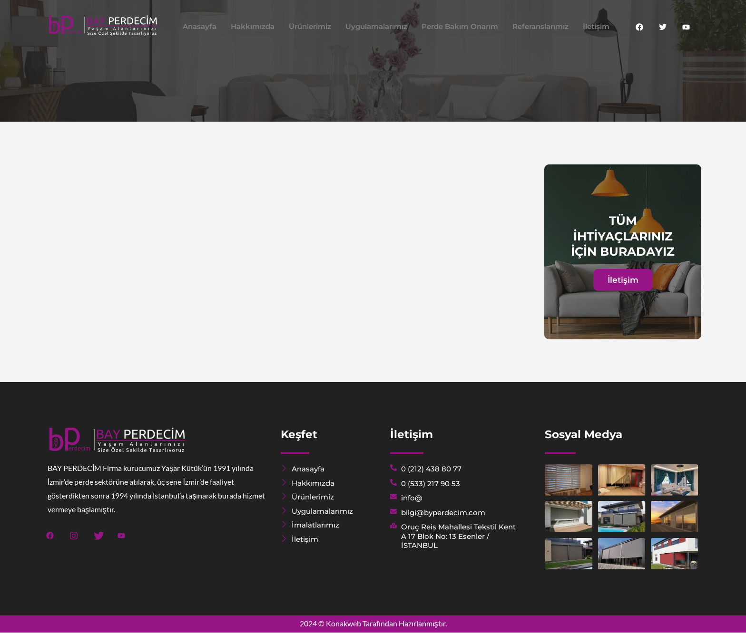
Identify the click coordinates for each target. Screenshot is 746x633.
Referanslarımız (540, 26)
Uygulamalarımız (376, 26)
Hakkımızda (253, 26)
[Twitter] (663, 26)
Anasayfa (199, 26)
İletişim (596, 26)
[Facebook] (639, 26)
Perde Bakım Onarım (460, 26)
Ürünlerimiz (310, 26)
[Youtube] (686, 26)
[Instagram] (74, 535)
